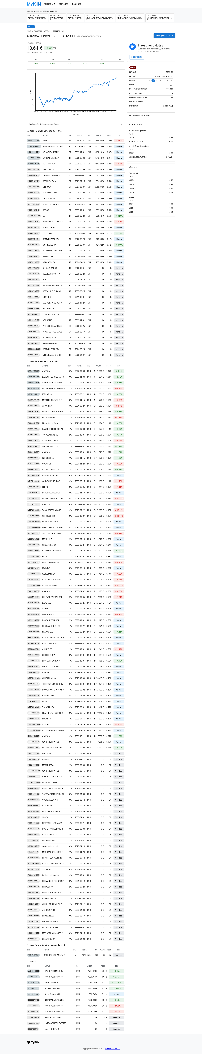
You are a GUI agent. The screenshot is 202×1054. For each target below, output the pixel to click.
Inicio (29, 31)
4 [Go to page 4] (160, 81)
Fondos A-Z (49, 4)
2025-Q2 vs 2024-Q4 (164, 36)
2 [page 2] (153, 81)
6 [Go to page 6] (167, 81)
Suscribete (136, 57)
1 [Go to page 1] (149, 81)
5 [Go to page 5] (164, 81)
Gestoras (63, 4)
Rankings (76, 4)
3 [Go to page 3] (156, 81)
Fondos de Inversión (42, 31)
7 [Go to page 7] (171, 81)
